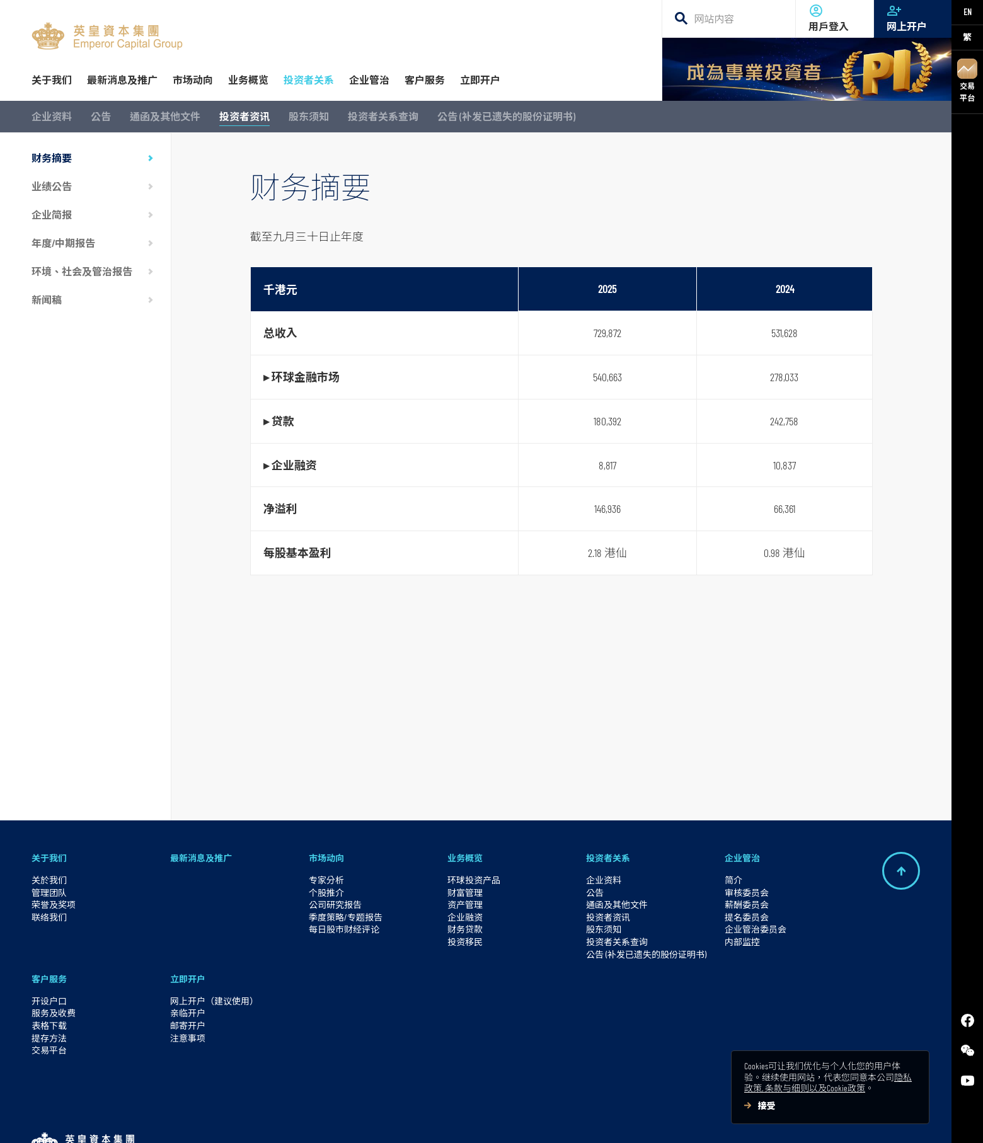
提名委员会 (747, 844)
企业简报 (52, 215)
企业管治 (742, 785)
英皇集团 (615, 1103)
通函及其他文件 (165, 116)
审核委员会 (747, 819)
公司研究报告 (335, 832)
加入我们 (148, 1102)
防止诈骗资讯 (359, 1102)
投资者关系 (608, 785)
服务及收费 (54, 940)
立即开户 (187, 906)
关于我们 (49, 785)
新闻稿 (47, 300)
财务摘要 (52, 158)
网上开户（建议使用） (214, 927)
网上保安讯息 (427, 1102)
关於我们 (49, 806)
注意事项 (187, 965)
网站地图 (485, 1102)
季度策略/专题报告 (345, 844)
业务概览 (465, 785)
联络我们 (49, 844)
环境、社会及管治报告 (82, 271)
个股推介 (326, 819)
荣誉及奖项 (54, 832)
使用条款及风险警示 (220, 1102)
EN (967, 11)
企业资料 (52, 116)
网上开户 (913, 17)
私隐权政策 (297, 1102)
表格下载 (49, 952)
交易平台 (967, 80)
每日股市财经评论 (344, 856)
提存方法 (49, 965)
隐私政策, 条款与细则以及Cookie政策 (828, 1083)
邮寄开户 (187, 952)
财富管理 (465, 819)
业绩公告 (52, 186)
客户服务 (49, 906)
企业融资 (465, 844)
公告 (101, 116)
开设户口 (49, 927)
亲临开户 (187, 940)
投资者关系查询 (383, 116)
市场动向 (326, 785)
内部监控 (742, 868)
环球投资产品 (473, 806)
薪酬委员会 (747, 832)
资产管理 (465, 832)
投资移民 (465, 868)
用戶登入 (834, 17)
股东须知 (309, 116)
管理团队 (49, 819)
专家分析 (326, 806)
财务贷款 (465, 856)
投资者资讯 (244, 116)
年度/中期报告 (63, 243)
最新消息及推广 (201, 785)
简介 (733, 806)
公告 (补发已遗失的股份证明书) (506, 116)
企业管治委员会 (755, 856)
